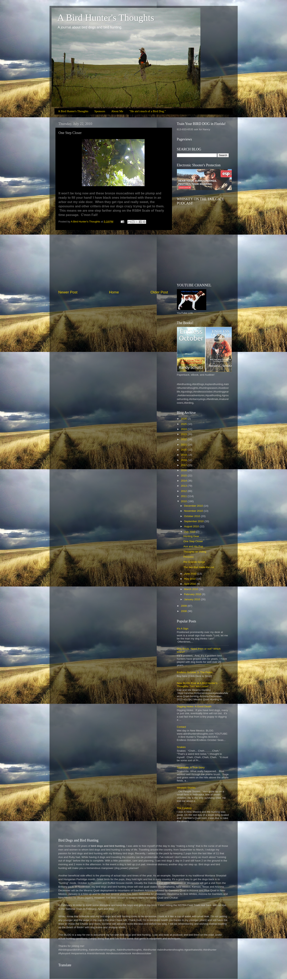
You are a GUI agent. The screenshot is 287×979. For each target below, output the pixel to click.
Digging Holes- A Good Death (194, 706)
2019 (184, 454)
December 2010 (194, 505)
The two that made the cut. (199, 567)
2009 (184, 605)
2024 (184, 429)
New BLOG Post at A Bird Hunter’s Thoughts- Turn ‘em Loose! (197, 685)
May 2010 (190, 578)
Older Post (159, 292)
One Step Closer (193, 541)
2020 (184, 449)
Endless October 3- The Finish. (195, 672)
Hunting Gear (191, 536)
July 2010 (190, 531)
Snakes (181, 747)
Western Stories (186, 787)
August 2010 (192, 526)
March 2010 (191, 589)
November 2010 (194, 510)
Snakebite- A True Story (191, 767)
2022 (184, 439)
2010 (184, 501)
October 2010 (192, 516)
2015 (184, 475)
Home (114, 292)
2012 (184, 491)
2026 (184, 418)
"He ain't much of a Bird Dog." (147, 111)
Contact (181, 726)
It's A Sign (182, 628)
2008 (184, 611)
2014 (184, 480)
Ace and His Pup (193, 546)
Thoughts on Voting (194, 551)
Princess (188, 556)
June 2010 (190, 573)
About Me (117, 111)
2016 (184, 470)
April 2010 (190, 583)
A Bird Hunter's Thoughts (105, 17)
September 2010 (194, 521)
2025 (184, 424)
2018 (184, 460)
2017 (184, 465)
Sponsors (99, 111)
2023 (184, 434)
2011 (184, 496)
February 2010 (193, 594)
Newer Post (68, 292)
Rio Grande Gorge (194, 561)
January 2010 (192, 599)
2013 (184, 485)
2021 (184, 444)
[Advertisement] (113, 259)
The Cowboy (184, 808)
